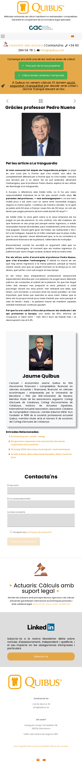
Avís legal (19, 746)
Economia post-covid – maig (28, 436)
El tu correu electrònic (41, 502)
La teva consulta (41, 518)
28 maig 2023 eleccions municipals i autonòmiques (40, 449)
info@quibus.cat (52, 50)
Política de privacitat (36, 746)
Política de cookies (58, 746)
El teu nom (41, 489)
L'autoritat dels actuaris (26, 45)
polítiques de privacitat (39, 532)
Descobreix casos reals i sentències (52, 604)
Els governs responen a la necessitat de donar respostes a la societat (38, 443)
